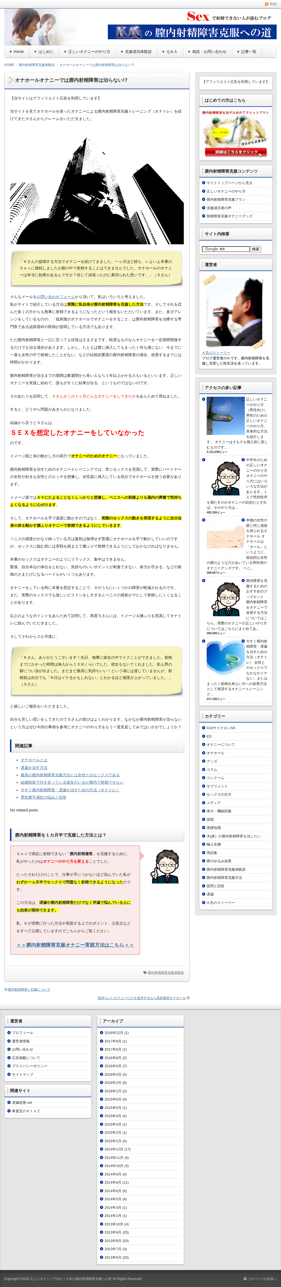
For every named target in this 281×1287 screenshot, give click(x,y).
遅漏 (210, 894)
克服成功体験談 (138, 51)
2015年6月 (113, 1099)
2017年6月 (113, 1049)
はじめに (46, 51)
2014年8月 (113, 1182)
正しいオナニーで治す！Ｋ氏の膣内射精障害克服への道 (71, 1279)
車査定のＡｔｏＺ (26, 1111)
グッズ (212, 761)
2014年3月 (113, 1207)
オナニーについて (221, 744)
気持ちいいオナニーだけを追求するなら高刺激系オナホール (142, 998)
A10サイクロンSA (221, 728)
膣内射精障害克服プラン (226, 199)
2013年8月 (113, 1241)
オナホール (215, 753)
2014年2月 (113, 1216)
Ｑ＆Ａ (172, 51)
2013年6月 (113, 1257)
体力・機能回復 (219, 811)
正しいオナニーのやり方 (89, 51)
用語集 (212, 853)
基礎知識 (214, 828)
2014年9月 (113, 1174)
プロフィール (22, 1033)
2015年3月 (113, 1124)
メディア (214, 803)
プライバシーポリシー (29, 1066)
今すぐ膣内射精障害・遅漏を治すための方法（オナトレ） (256, 651)
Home (19, 51)
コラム (212, 770)
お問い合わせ (22, 1049)
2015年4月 (113, 1116)
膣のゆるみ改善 (219, 861)
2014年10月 (114, 1166)
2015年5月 (113, 1108)
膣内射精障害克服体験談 (166, 973)
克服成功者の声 (219, 208)
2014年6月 (113, 1191)
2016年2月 (113, 1083)
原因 (210, 819)
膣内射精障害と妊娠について (29, 989)
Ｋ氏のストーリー (216, 353)
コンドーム (215, 778)
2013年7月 (113, 1249)
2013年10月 (114, 1224)
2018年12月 (114, 1033)
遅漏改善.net (22, 1102)
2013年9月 (113, 1232)
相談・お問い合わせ (209, 51)
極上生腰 (214, 844)
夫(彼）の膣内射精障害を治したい (234, 836)
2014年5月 (113, 1199)
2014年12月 (114, 1149)
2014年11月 (114, 1158)
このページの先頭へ (260, 1279)
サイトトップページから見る (230, 183)
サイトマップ (22, 1074)
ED (209, 736)
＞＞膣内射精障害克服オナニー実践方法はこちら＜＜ (75, 945)
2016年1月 (113, 1091)
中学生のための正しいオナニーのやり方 (256, 465)
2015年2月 (113, 1132)
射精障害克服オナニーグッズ (230, 216)
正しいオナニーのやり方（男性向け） (256, 404)
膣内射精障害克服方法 (224, 878)
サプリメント (217, 786)
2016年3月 (113, 1074)
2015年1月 (113, 1141)
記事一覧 (248, 51)
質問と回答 (215, 886)
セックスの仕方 (219, 794)
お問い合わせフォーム (56, 296)
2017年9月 (113, 1041)
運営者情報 (21, 1041)
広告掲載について (26, 1058)
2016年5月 (113, 1066)
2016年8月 (113, 1058)
